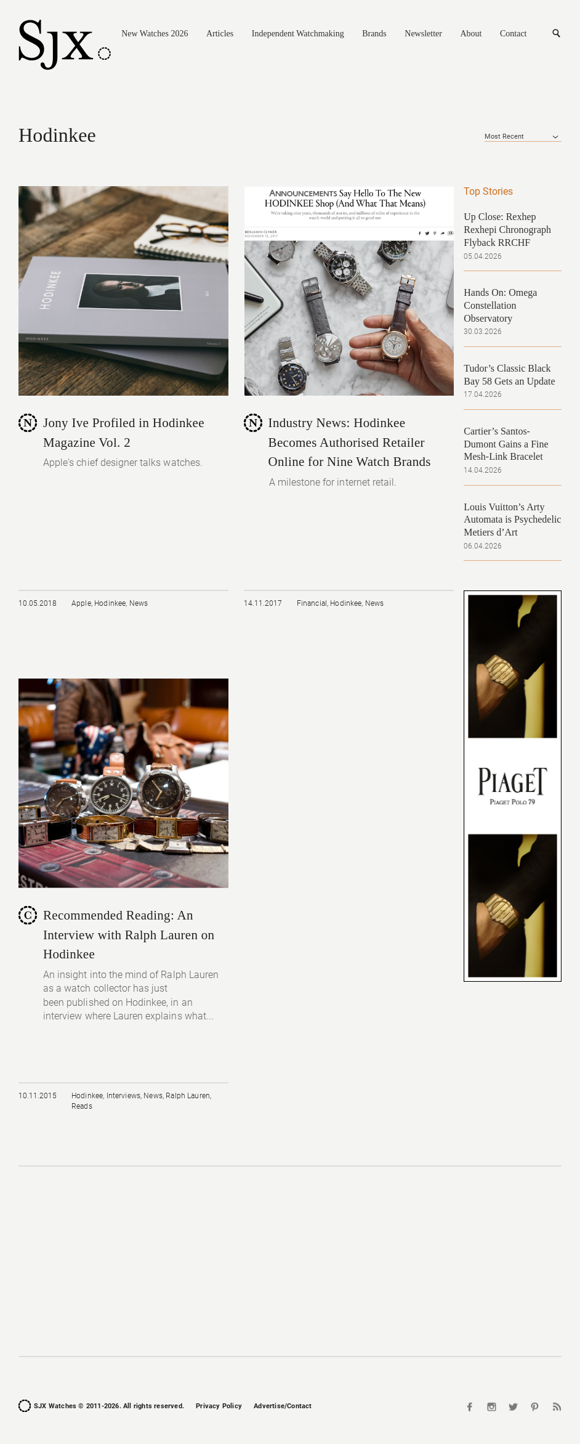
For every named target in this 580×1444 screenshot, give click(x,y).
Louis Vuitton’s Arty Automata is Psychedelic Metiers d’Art (512, 520)
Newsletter (423, 33)
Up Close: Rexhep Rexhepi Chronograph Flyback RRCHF (507, 229)
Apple (81, 603)
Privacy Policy (219, 1406)
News (138, 603)
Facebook (471, 1406)
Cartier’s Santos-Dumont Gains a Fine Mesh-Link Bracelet (506, 444)
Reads (81, 1106)
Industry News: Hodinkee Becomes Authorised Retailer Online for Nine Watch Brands (349, 442)
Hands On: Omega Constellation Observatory (500, 305)
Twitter (513, 1406)
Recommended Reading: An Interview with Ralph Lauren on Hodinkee (128, 934)
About (470, 33)
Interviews (124, 1095)
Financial (312, 603)
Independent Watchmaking (298, 33)
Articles (219, 33)
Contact (513, 33)
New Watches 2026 (154, 33)
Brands (374, 33)
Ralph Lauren (188, 1095)
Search (556, 34)
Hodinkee (110, 603)
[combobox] (523, 137)
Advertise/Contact (283, 1406)
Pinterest (534, 1406)
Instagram (492, 1406)
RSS (555, 1406)
